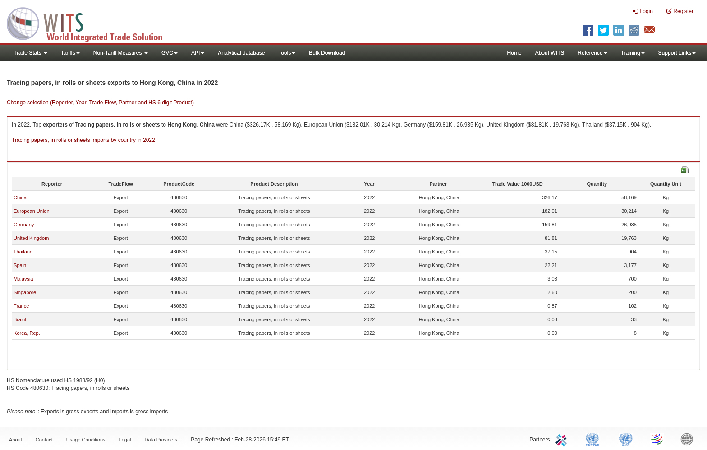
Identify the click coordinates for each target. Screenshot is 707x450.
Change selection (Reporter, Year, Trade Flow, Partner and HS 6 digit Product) (100, 102)
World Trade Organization (657, 439)
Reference (592, 53)
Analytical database (241, 53)
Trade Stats (30, 53)
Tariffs (70, 53)
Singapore (25, 292)
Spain (20, 265)
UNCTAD (594, 439)
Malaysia (23, 278)
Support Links (677, 53)
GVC (169, 53)
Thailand (23, 251)
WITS (90, 22)
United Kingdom (31, 238)
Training (633, 53)
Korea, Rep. (27, 333)
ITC (563, 439)
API (197, 53)
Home (514, 53)
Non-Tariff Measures (120, 53)
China (20, 197)
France (21, 306)
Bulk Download (327, 53)
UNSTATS (626, 439)
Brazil (20, 319)
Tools (286, 53)
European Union (32, 211)
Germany (24, 224)
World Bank (689, 439)
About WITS (550, 53)
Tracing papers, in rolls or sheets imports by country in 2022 (83, 140)
